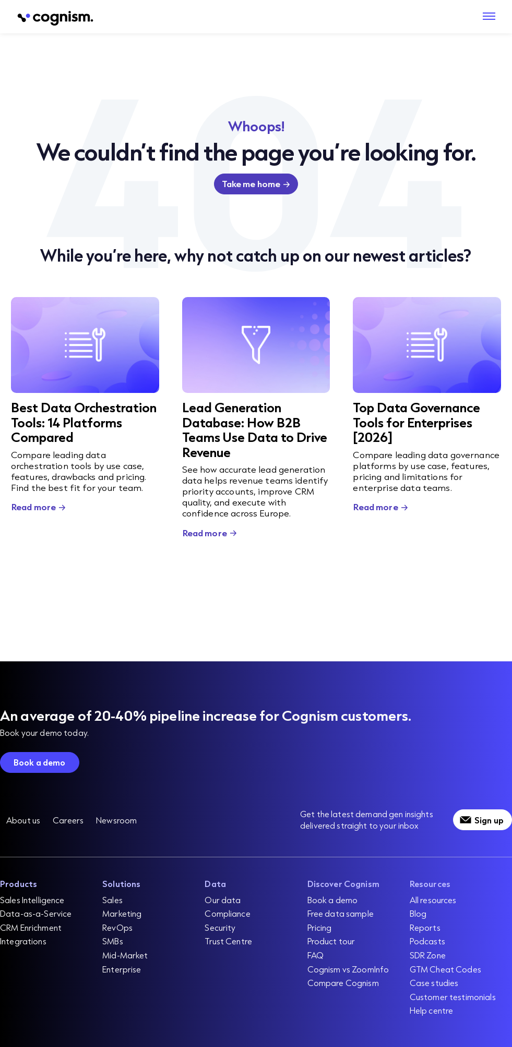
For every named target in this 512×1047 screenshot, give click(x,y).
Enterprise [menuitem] (121, 969)
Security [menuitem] (220, 927)
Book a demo (40, 762)
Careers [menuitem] (68, 820)
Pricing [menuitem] (319, 927)
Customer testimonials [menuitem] (453, 996)
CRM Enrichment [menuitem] (31, 927)
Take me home (251, 184)
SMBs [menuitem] (112, 940)
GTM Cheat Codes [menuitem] (445, 969)
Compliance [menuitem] (227, 913)
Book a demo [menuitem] (332, 899)
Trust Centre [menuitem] (228, 940)
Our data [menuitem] (223, 899)
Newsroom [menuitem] (116, 820)
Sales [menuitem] (112, 899)
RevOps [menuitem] (117, 927)
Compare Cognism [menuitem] (343, 982)
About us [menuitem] (23, 820)
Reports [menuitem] (425, 927)
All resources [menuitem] (433, 899)
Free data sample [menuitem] (340, 913)
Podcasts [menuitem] (427, 940)
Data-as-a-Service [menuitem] (36, 913)
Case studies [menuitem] (434, 982)
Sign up (489, 820)
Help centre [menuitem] (432, 1010)
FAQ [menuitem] (315, 955)
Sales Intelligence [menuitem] (32, 899)
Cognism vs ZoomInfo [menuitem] (348, 969)
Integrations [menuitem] (23, 940)
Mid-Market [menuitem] (125, 955)
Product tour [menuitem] (331, 940)
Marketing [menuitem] (121, 913)
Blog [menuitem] (418, 913)
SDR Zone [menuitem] (428, 955)
